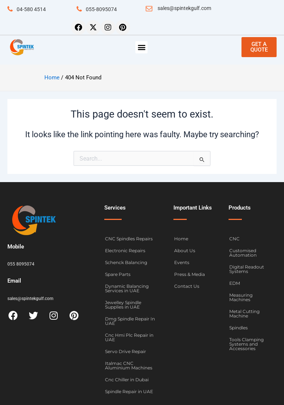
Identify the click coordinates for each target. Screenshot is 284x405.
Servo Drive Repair (125, 351)
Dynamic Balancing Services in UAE (127, 288)
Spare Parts (118, 274)
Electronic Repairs (125, 250)
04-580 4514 (31, 9)
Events (181, 262)
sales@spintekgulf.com (184, 8)
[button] (141, 47)
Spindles (238, 327)
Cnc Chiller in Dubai (127, 379)
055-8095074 (101, 9)
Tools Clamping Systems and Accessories (246, 344)
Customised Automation (243, 253)
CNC (234, 238)
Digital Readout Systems (246, 269)
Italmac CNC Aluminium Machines (128, 365)
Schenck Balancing (126, 262)
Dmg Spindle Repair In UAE (130, 321)
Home (181, 238)
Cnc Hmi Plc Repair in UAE (129, 337)
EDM (234, 283)
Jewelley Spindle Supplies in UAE (123, 305)
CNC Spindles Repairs (129, 238)
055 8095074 (20, 264)
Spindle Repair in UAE (129, 391)
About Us (184, 250)
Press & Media (189, 274)
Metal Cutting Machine (244, 314)
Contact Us (186, 286)
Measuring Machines (241, 297)
